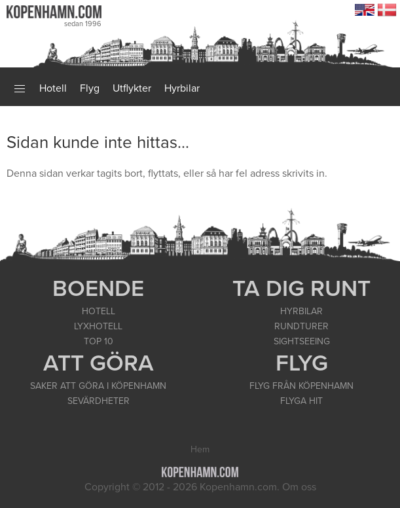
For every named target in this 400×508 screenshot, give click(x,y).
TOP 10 (98, 341)
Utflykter (132, 88)
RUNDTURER (301, 326)
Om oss (299, 487)
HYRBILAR (301, 311)
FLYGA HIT (301, 401)
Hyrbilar (182, 88)
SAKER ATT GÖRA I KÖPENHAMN (98, 385)
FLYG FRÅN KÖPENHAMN (301, 385)
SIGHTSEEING (302, 341)
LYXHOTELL (98, 326)
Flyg (90, 88)
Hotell (53, 88)
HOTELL (98, 311)
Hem (200, 449)
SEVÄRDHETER (98, 401)
